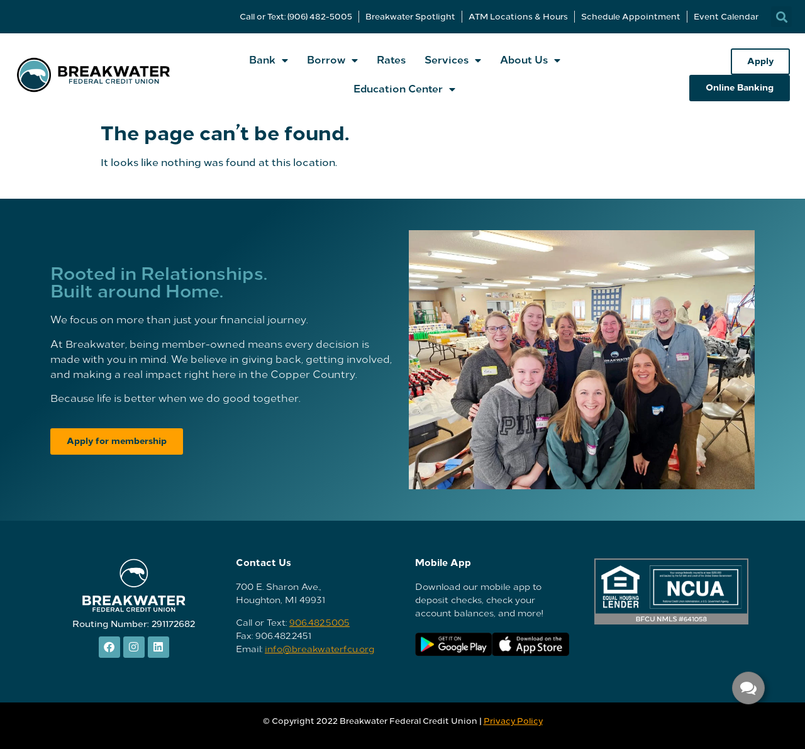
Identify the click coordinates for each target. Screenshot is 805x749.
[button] (781, 16)
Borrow (332, 60)
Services (453, 60)
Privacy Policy (513, 721)
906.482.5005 (319, 623)
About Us (530, 60)
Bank (268, 60)
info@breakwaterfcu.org (319, 649)
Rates (391, 60)
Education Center (404, 89)
